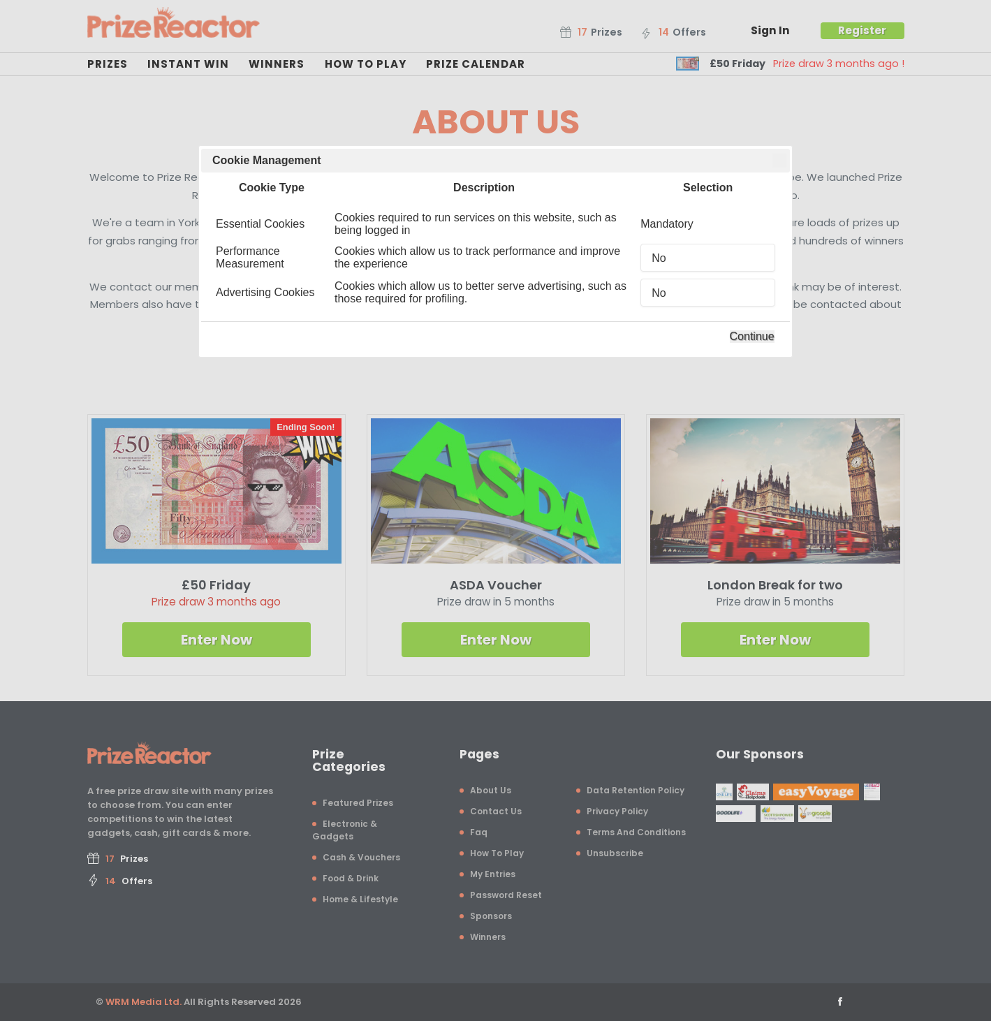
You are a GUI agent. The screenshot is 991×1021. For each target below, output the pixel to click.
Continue (752, 336)
